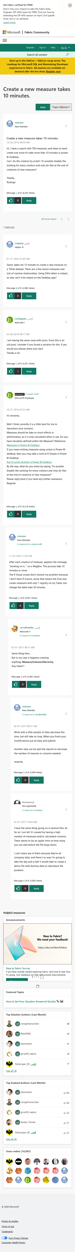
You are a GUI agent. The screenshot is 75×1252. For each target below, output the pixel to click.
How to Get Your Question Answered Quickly (31, 1001)
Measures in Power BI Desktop (23, 445)
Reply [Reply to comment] (29, 295)
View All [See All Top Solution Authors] (11, 1071)
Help (53, 47)
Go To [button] (64, 47)
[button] (43, 107)
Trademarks (7, 1231)
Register (30, 47)
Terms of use (8, 1226)
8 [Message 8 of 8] (16, 288)
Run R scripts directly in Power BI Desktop (29, 462)
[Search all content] (48, 55)
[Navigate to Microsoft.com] (11, 32)
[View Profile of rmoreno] (19, 122)
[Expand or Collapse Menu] (5, 40)
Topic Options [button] (60, 107)
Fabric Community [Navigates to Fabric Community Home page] (37, 32)
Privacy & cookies (10, 1221)
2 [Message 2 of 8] (16, 506)
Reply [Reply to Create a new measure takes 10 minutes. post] (29, 200)
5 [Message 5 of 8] (23, 772)
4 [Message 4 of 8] (21, 676)
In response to (29, 544)
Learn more (9, 22)
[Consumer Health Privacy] (38, 1242)
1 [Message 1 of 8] (16, 192)
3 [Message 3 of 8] (19, 597)
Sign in (42, 47)
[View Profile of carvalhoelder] (27, 627)
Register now (53, 71)
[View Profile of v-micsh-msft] (32, 394)
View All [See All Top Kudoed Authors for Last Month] (11, 1139)
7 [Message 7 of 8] (16, 363)
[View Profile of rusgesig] (19, 243)
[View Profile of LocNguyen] (20, 318)
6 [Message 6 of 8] (23, 880)
